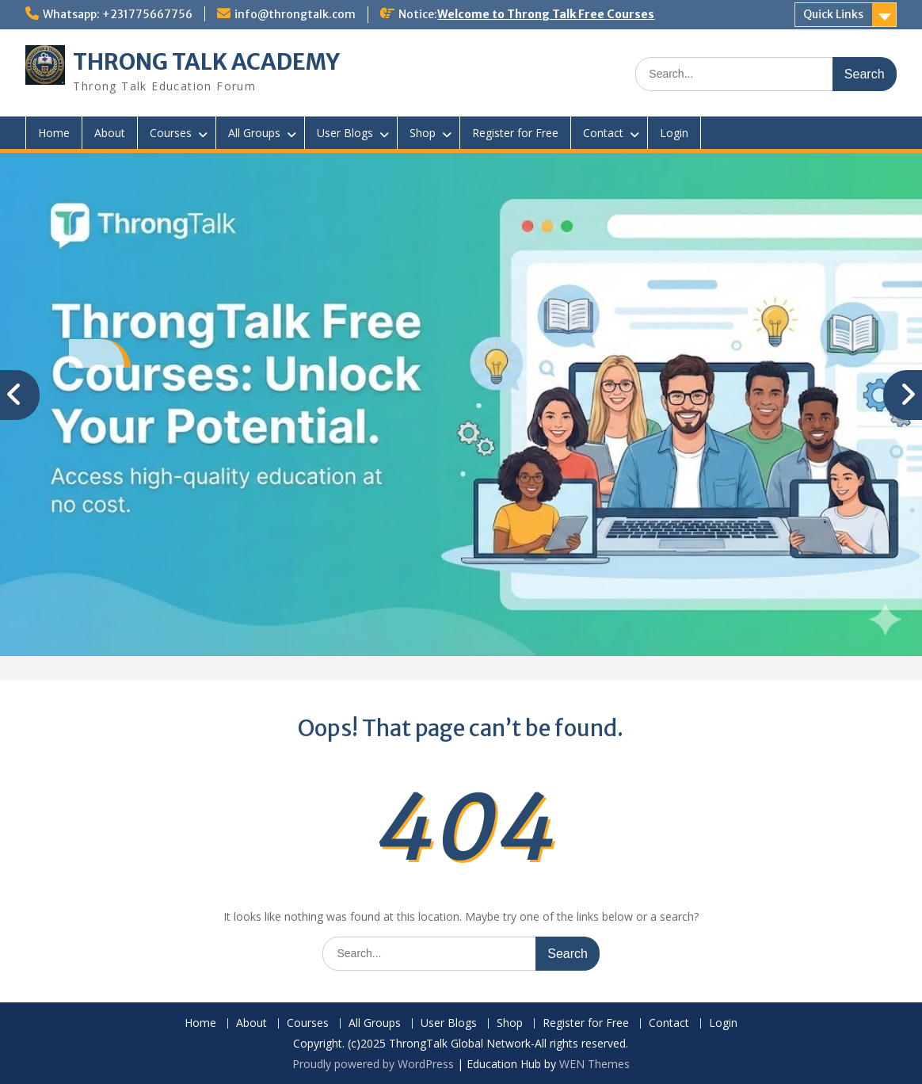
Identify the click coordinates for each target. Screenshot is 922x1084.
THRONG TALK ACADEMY (206, 62)
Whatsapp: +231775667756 (117, 14)
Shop (423, 132)
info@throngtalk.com (295, 14)
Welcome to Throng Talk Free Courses (545, 14)
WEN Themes (594, 1063)
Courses (171, 132)
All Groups (254, 132)
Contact (603, 132)
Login (674, 132)
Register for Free (515, 132)
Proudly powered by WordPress (373, 1063)
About (109, 132)
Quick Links (833, 14)
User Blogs (345, 132)
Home (54, 132)
